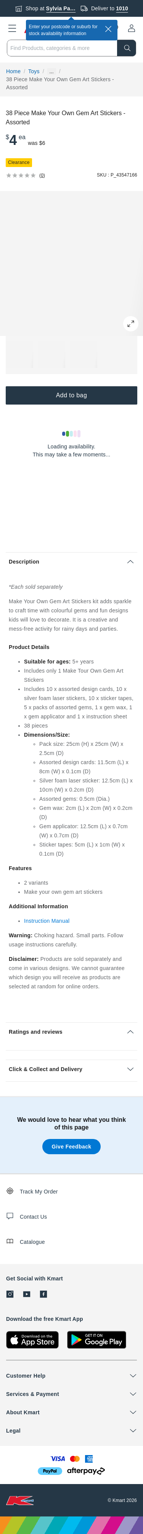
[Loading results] (71, 433)
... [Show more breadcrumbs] (52, 71)
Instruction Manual (46, 921)
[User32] (131, 28)
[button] (12, 28)
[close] (108, 29)
